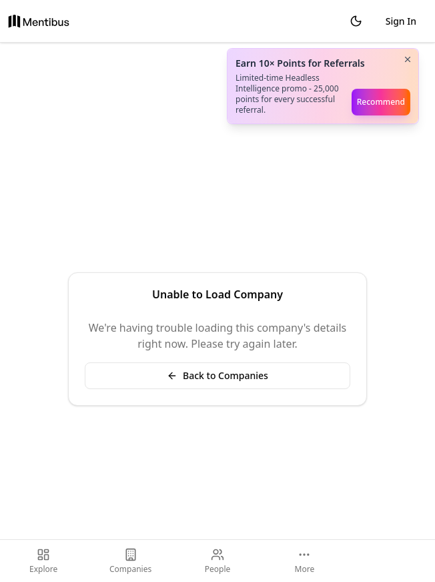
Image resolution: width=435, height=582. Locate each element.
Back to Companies (217, 375)
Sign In (401, 21)
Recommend (381, 101)
